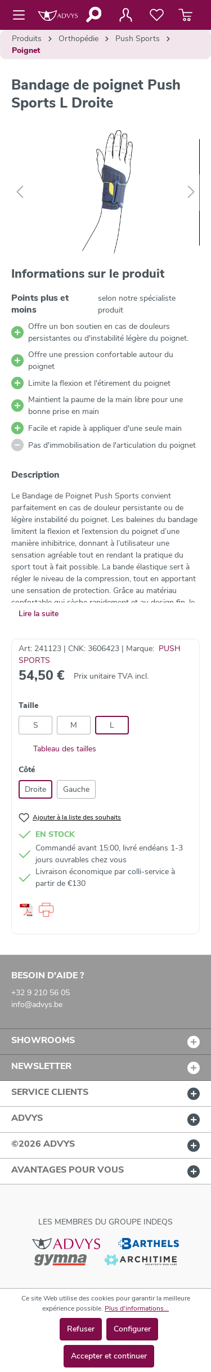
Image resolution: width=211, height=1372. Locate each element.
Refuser (81, 1329)
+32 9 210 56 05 (40, 992)
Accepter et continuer (109, 1356)
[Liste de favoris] (156, 15)
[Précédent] (19, 192)
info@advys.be (36, 1004)
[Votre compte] (125, 15)
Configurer (132, 1329)
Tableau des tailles (57, 748)
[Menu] (22, 15)
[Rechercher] (93, 14)
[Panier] (185, 15)
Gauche (76, 789)
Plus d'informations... (137, 1308)
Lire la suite (39, 613)
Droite (35, 789)
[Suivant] (191, 192)
